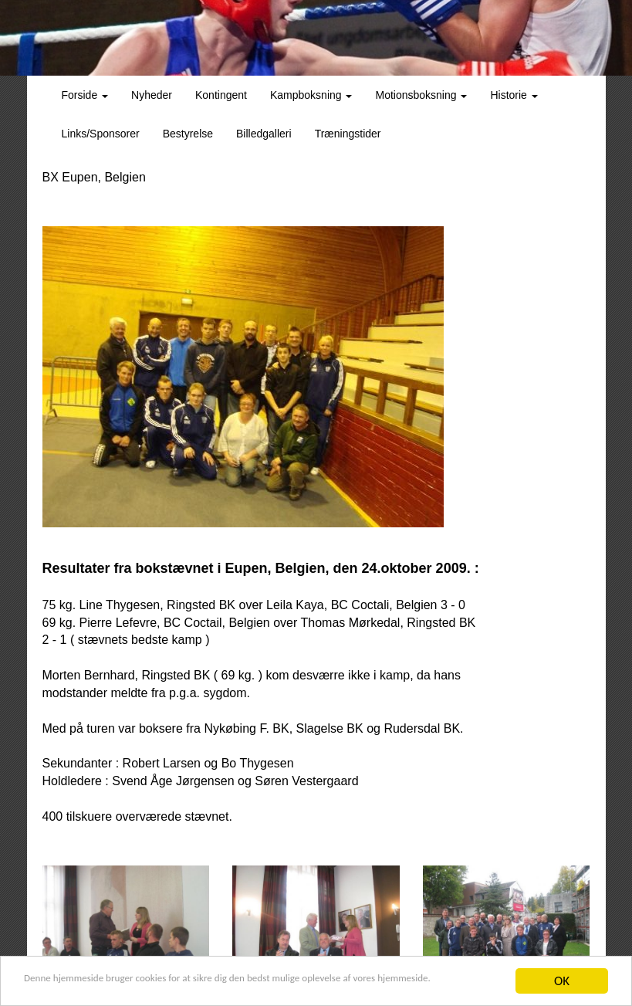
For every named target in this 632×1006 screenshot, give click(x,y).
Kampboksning (311, 95)
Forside (85, 95)
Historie (513, 95)
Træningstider (348, 133)
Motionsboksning (421, 95)
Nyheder (151, 95)
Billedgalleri (264, 133)
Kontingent (221, 95)
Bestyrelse (188, 133)
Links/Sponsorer (101, 133)
